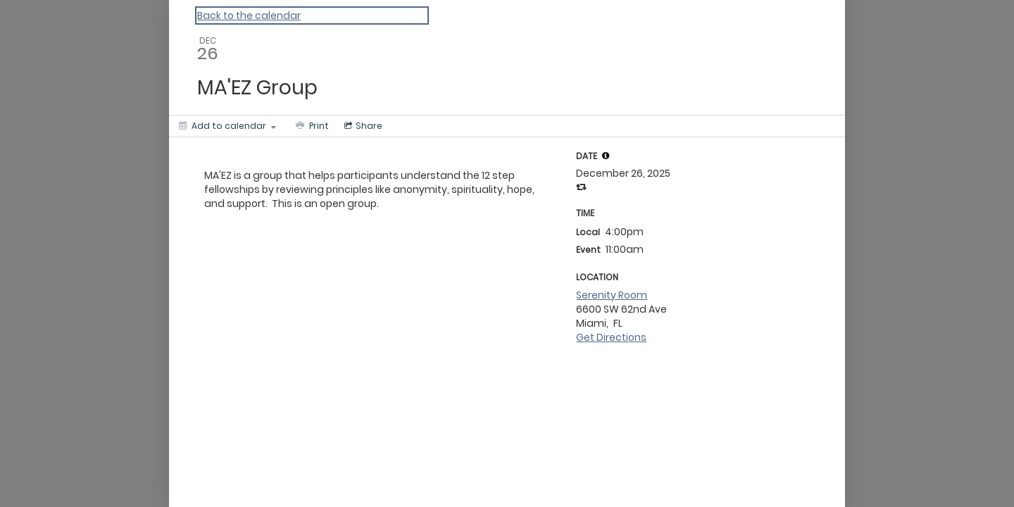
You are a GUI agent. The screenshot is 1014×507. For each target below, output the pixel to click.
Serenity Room (611, 295)
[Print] (311, 126)
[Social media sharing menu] (362, 126)
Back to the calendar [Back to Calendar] (249, 15)
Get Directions (611, 337)
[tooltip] (605, 155)
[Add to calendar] (227, 126)
